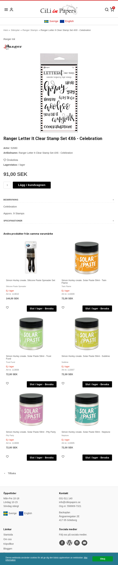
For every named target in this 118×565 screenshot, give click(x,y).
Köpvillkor (8, 543)
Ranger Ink (9, 39)
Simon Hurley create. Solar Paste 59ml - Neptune (86, 432)
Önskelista (10, 160)
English (67, 21)
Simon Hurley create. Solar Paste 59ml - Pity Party (31, 432)
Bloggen (7, 548)
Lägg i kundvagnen (31, 185)
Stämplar (15, 30)
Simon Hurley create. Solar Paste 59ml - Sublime (86, 356)
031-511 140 (66, 498)
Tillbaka (9, 473)
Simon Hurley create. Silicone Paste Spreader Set (30, 280)
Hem (5, 30)
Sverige (51, 21)
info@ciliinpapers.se (70, 502)
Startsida (8, 534)
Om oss (7, 539)
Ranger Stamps (30, 30)
